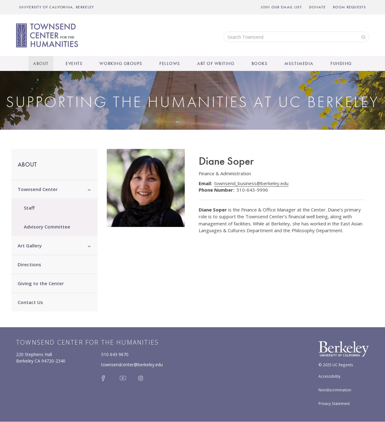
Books (260, 63)
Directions (29, 264)
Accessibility (329, 376)
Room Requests (349, 7)
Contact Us (30, 302)
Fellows (169, 63)
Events (74, 63)
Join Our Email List (281, 7)
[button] (89, 189)
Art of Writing (215, 63)
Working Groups (120, 63)
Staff (29, 208)
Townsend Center (38, 189)
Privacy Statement (334, 403)
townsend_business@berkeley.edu (251, 183)
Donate (317, 7)
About (41, 63)
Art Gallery (30, 245)
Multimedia (298, 63)
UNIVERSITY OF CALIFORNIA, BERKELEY (56, 7)
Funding (341, 63)
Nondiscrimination (334, 389)
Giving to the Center (41, 283)
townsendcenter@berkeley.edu (132, 365)
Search (363, 37)
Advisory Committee (47, 227)
